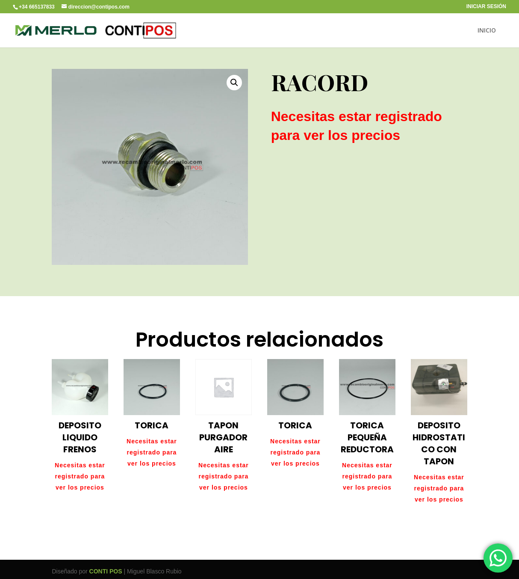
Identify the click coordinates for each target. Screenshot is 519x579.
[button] (234, 82)
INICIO (487, 30)
